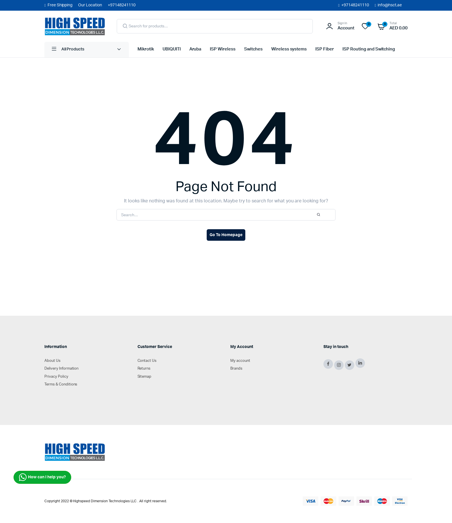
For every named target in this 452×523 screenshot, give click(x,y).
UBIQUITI (172, 49)
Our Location (90, 5)
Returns (144, 368)
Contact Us (147, 361)
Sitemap (145, 377)
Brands (236, 368)
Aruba (195, 49)
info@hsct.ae (390, 5)
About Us (52, 361)
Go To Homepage (226, 235)
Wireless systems (289, 49)
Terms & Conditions (60, 384)
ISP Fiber (324, 49)
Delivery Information (61, 368)
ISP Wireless (223, 49)
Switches (253, 49)
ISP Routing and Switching (368, 49)
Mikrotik (146, 49)
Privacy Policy (56, 377)
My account (240, 361)
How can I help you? (42, 477)
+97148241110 (355, 5)
